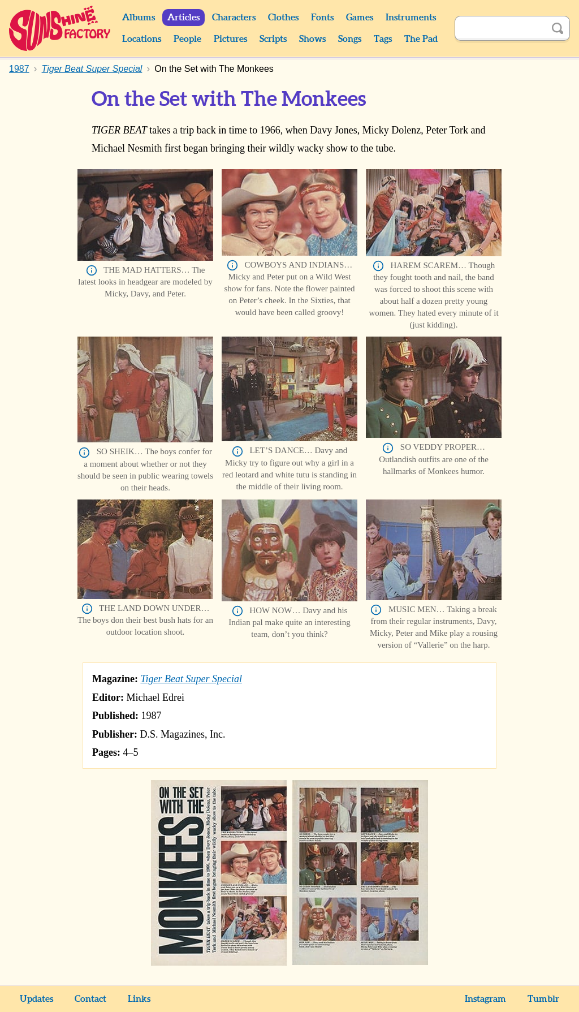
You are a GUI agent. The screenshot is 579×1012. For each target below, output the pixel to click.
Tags (383, 39)
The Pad (421, 39)
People (187, 39)
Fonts (322, 17)
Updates (36, 999)
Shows (312, 39)
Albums (138, 17)
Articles (183, 17)
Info (91, 270)
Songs (349, 39)
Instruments (411, 17)
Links (139, 999)
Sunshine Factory (60, 28)
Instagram (485, 999)
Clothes (283, 17)
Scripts (273, 39)
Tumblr (543, 999)
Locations (141, 39)
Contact (90, 999)
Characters (234, 17)
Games (359, 17)
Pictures (230, 39)
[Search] (500, 28)
